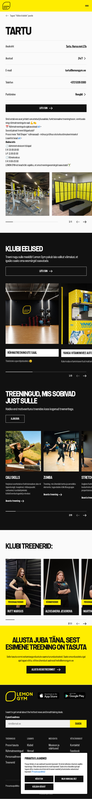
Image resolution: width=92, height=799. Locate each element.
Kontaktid (75, 745)
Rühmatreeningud (14, 751)
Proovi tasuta (12, 745)
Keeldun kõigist (39, 787)
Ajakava (15, 418)
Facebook (75, 751)
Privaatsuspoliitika (12, 786)
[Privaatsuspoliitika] (38, 772)
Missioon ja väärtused (54, 747)
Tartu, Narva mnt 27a (76, 46)
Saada (78, 723)
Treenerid (10, 762)
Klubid (30, 745)
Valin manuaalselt (69, 779)
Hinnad (30, 751)
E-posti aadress (13, 717)
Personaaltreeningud (16, 756)
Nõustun (39, 779)
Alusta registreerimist (46, 670)
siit (38, 127)
